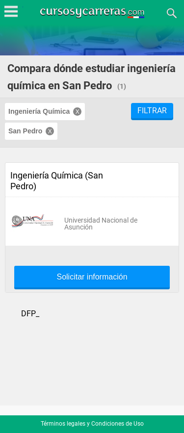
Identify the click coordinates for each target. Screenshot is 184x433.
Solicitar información (91, 277)
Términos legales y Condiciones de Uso (92, 423)
